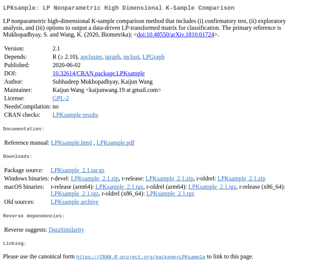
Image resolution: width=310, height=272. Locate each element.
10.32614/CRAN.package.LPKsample (98, 75)
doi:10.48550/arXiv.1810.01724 (175, 36)
